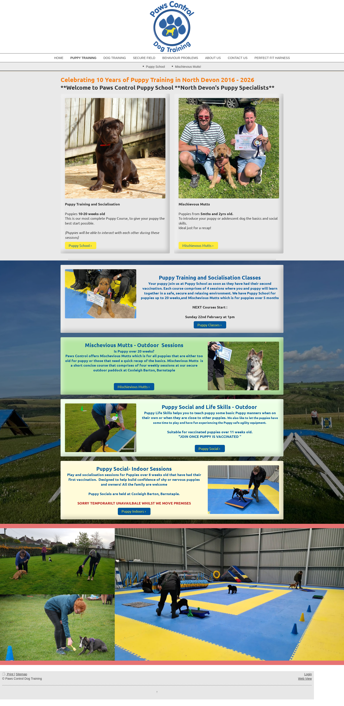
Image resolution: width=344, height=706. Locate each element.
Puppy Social (208, 448)
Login (308, 674)
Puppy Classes (208, 325)
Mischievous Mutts (196, 245)
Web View (305, 678)
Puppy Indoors (133, 511)
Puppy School (79, 245)
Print (8, 674)
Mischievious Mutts (133, 386)
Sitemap (21, 674)
